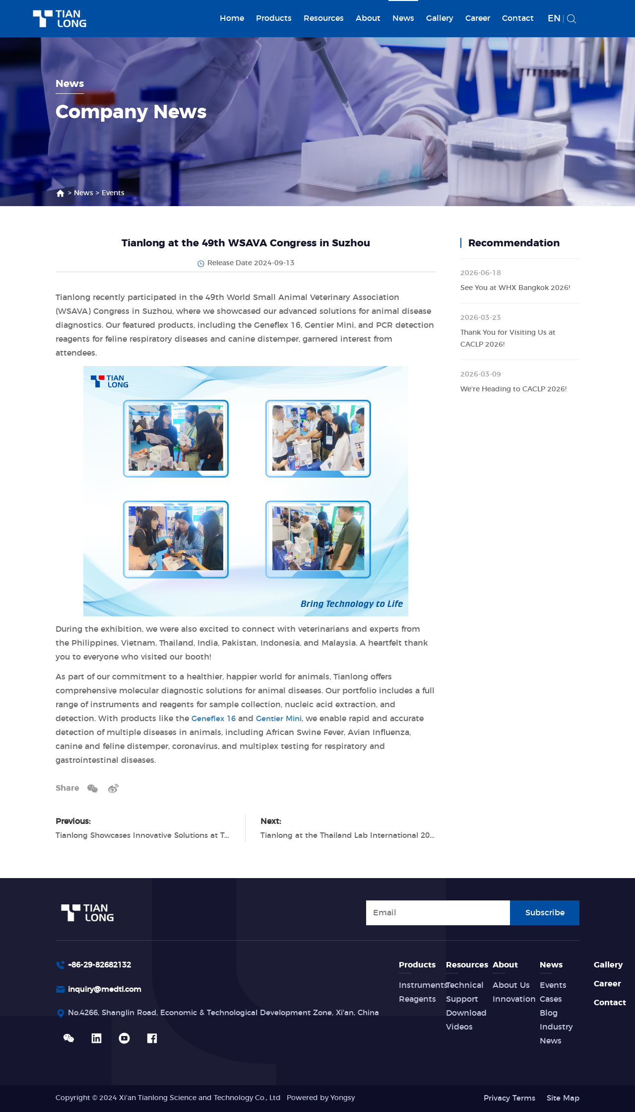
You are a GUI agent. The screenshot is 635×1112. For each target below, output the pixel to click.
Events (113, 193)
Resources (324, 18)
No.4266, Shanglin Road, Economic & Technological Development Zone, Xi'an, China (235, 1015)
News (403, 18)
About (368, 18)
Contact (518, 18)
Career (477, 18)
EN (554, 18)
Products (274, 18)
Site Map (561, 1098)
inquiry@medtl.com (108, 990)
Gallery (439, 18)
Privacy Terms (505, 1098)
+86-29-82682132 (102, 965)
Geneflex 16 (214, 719)
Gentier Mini (283, 719)
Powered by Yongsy (321, 1098)
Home (232, 18)
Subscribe (545, 912)
